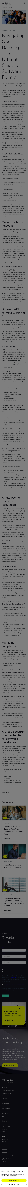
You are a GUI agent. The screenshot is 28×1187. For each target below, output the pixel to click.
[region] (14, 1177)
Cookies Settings (14, 1184)
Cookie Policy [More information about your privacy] (13, 1175)
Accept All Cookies (14, 1180)
